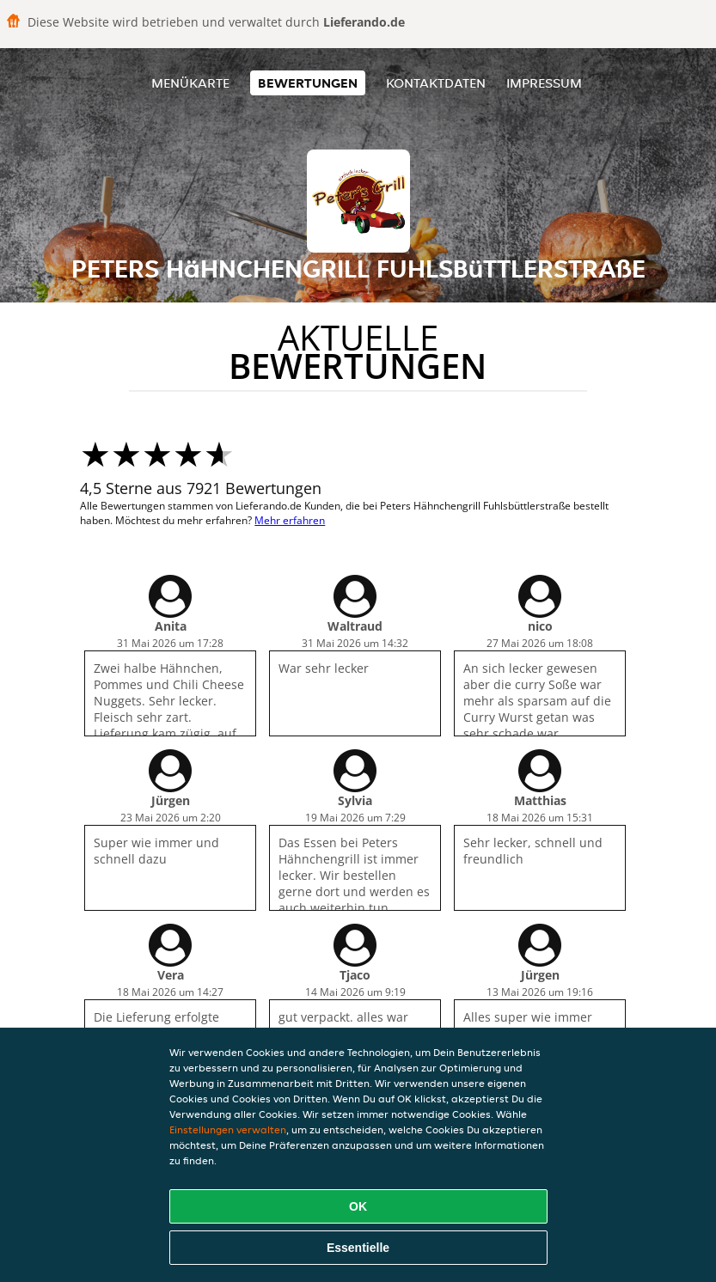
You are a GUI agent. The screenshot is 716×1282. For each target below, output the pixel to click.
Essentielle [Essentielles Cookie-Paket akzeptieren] (358, 1248)
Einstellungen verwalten (227, 1129)
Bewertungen (308, 83)
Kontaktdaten (436, 83)
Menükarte (190, 83)
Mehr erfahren (289, 520)
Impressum (544, 83)
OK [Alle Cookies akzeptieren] (358, 1206)
